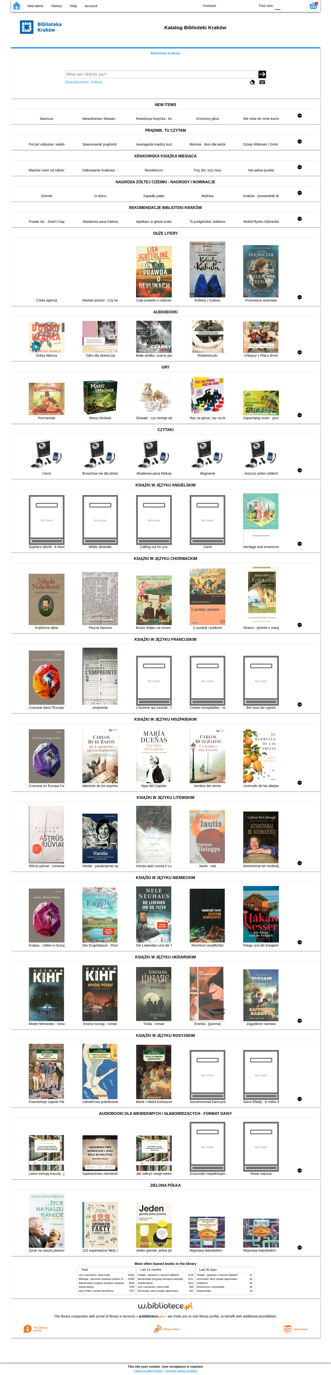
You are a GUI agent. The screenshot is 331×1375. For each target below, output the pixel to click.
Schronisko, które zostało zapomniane (158, 1291)
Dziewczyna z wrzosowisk (210, 1287)
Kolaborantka (204, 1291)
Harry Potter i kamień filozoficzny (96, 1291)
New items (35, 6)
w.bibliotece (150, 1316)
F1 (286, 5)
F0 (278, 5)
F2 (297, 5)
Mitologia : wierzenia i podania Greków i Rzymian (105, 1279)
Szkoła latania (86, 1287)
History (56, 6)
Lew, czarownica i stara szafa (94, 1275)
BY (250, 5)
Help (73, 6)
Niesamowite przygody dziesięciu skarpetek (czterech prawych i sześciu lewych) (121, 1283)
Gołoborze (202, 1283)
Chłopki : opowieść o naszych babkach (158, 1275)
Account (91, 6)
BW (231, 5)
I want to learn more (147, 1371)
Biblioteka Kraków (165, 53)
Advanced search (77, 81)
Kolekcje (96, 81)
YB (241, 5)
